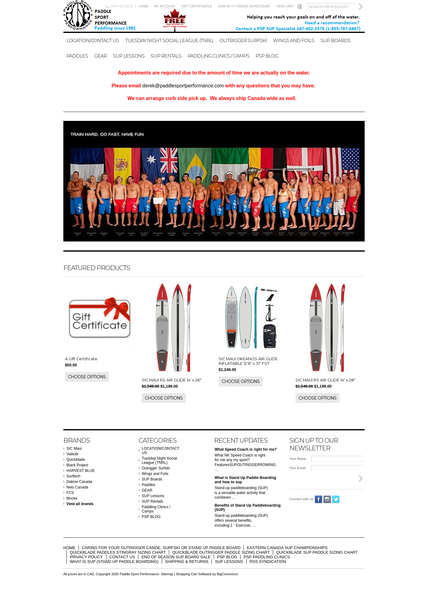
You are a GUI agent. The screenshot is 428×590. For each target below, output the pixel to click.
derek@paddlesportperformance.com (183, 85)
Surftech (73, 476)
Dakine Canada (79, 482)
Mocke (71, 498)
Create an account (253, 6)
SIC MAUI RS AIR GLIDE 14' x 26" (171, 380)
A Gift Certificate (81, 359)
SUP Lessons (129, 56)
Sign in (224, 6)
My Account (164, 6)
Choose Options (87, 377)
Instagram (327, 499)
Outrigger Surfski (243, 40)
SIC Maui (74, 448)
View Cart (285, 6)
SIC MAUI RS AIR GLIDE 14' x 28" (325, 380)
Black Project (77, 465)
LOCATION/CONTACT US (92, 40)
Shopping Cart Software (193, 574)
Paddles (77, 56)
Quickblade (75, 459)
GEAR (100, 56)
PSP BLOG (267, 56)
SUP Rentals (166, 56)
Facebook (319, 499)
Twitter (336, 499)
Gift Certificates (196, 6)
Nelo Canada (77, 487)
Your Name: (298, 458)
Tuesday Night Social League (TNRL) (169, 40)
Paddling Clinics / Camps (218, 56)
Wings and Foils (293, 40)
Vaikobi (72, 454)
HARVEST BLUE (80, 470)
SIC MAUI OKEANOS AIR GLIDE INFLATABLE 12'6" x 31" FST (248, 361)
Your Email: (297, 468)
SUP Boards (335, 40)
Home (143, 6)
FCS (70, 493)
